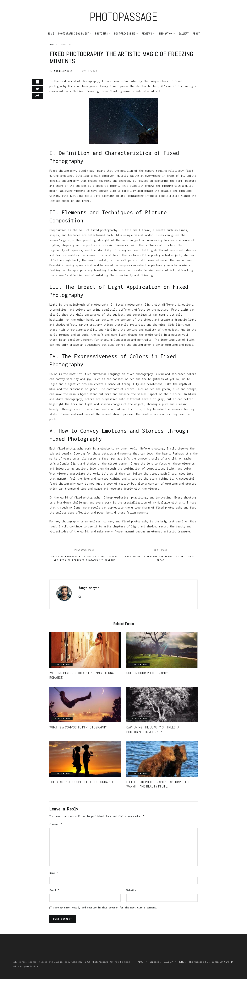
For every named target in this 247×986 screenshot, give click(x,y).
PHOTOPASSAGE (123, 16)
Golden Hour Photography (147, 679)
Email (54, 897)
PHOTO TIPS (101, 33)
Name (53, 880)
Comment (55, 831)
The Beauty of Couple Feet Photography (81, 788)
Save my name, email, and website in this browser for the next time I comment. (105, 914)
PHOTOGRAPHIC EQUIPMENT (73, 33)
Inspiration (165, 33)
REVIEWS (147, 33)
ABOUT (196, 33)
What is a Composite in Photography (78, 733)
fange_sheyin (63, 70)
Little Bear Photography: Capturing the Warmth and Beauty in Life (158, 790)
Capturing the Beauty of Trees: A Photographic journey (152, 735)
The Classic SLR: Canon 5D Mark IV (211, 969)
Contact (154, 969)
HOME (181, 969)
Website (131, 897)
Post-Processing (124, 33)
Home (50, 33)
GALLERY (184, 33)
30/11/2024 (89, 70)
